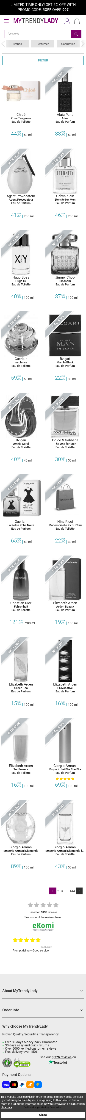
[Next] (79, 891)
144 (72, 891)
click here (6, 1107)
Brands (17, 44)
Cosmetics (68, 44)
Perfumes (42, 44)
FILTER (43, 60)
